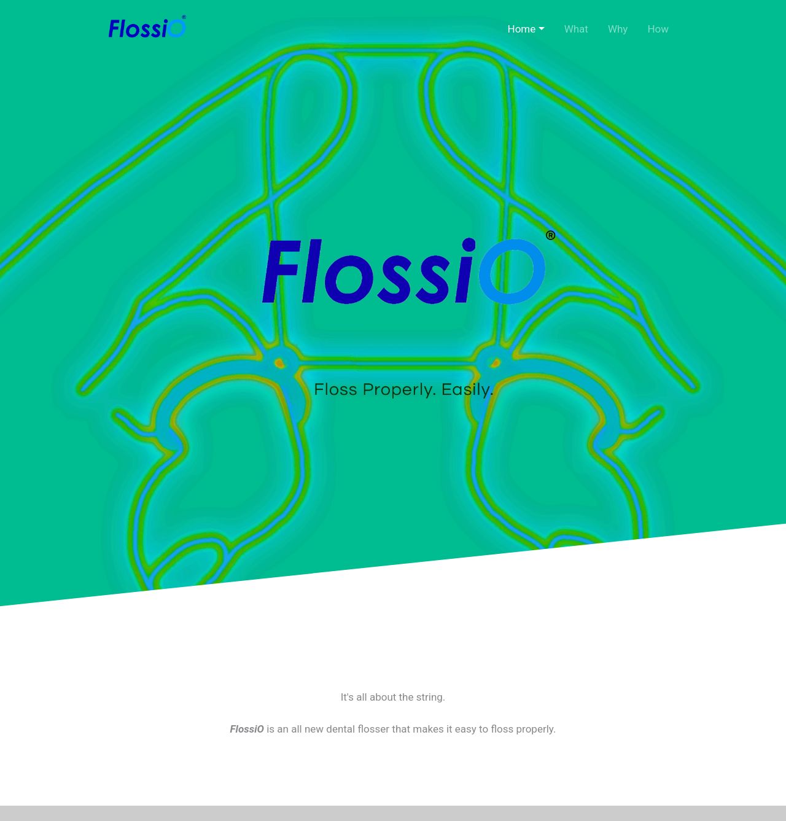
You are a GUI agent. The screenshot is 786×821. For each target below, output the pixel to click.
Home (522, 29)
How (658, 29)
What (576, 29)
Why (618, 29)
